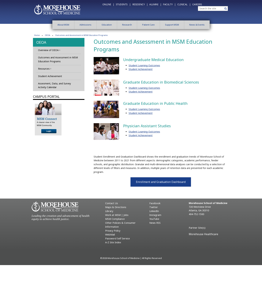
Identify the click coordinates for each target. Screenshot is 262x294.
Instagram (155, 215)
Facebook (154, 203)
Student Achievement (50, 76)
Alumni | (155, 4)
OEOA (47, 35)
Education (107, 24)
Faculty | (169, 4)
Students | (123, 4)
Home (37, 35)
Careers (197, 4)
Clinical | (184, 4)
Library (109, 211)
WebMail (110, 234)
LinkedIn (154, 211)
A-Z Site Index (113, 242)
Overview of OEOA (49, 50)
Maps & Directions (115, 207)
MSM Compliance (115, 218)
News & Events (197, 24)
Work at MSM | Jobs (116, 215)
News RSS (155, 222)
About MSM (63, 24)
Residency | (140, 4)
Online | (108, 4)
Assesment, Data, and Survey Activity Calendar (54, 85)
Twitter (153, 207)
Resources (44, 68)
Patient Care (148, 24)
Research (127, 24)
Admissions (85, 24)
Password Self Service (117, 238)
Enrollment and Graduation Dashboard (161, 182)
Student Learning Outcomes (144, 65)
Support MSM (172, 24)
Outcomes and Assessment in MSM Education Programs (58, 59)
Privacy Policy (112, 230)
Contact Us (111, 203)
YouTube (154, 218)
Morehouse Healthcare (203, 234)
